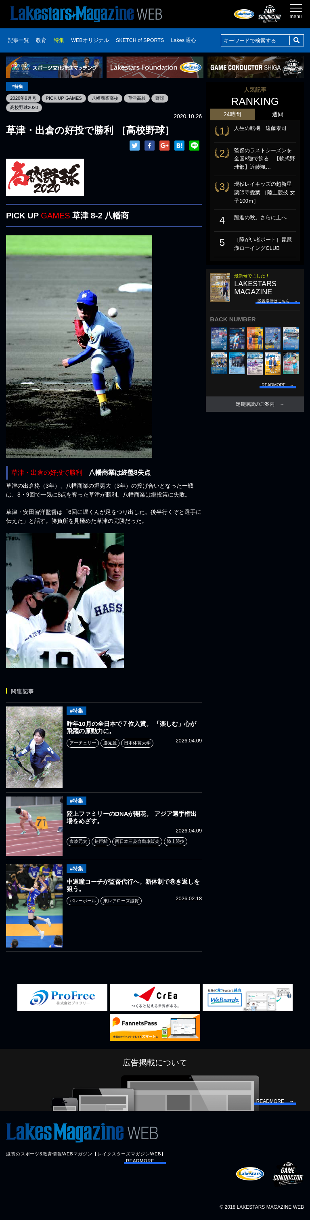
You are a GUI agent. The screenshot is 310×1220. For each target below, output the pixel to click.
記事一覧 (18, 40)
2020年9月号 (24, 98)
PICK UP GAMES (67, 98)
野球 (168, 98)
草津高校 (144, 98)
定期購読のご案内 (255, 404)
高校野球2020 (25, 107)
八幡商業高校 (110, 98)
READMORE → (145, 1161)
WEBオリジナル (90, 40)
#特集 (17, 86)
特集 (59, 40)
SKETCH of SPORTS (140, 40)
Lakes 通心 (184, 40)
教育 (41, 40)
